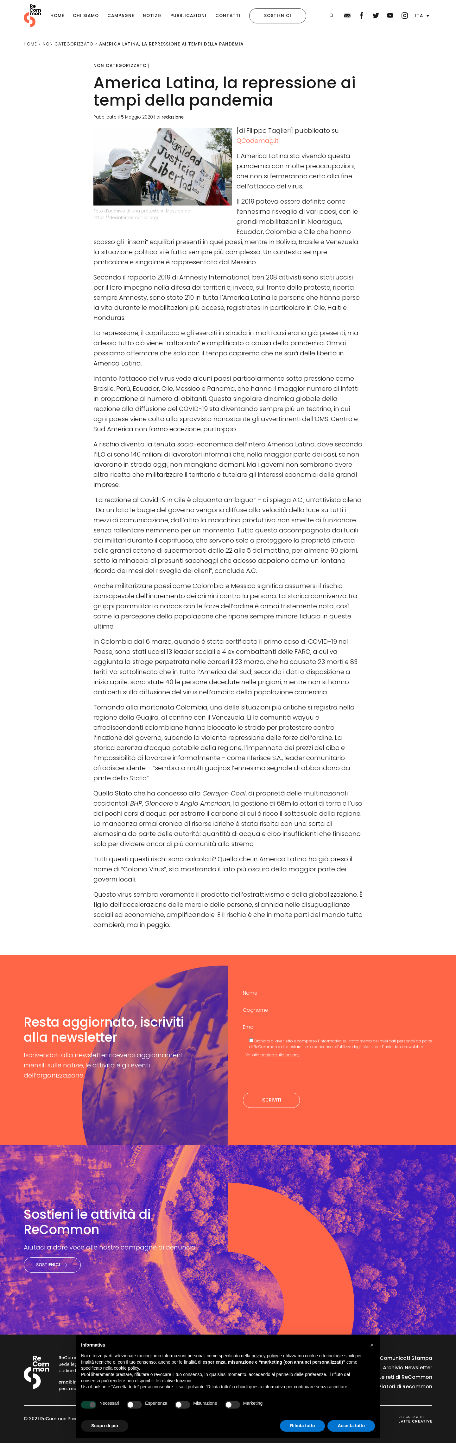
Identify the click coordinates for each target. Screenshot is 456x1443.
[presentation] (291, 1075)
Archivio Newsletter (407, 1367)
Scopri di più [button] (104, 1425)
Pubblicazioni (188, 16)
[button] (422, 16)
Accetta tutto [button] (351, 1425)
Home (57, 16)
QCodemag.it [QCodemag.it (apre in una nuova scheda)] (258, 140)
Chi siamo (86, 16)
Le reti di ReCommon (405, 1377)
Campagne (120, 16)
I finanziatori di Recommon (398, 1386)
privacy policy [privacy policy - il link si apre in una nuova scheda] (265, 1355)
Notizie (152, 16)
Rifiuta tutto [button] (302, 1425)
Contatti (228, 16)
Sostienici (277, 16)
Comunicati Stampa (406, 1358)
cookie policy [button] (126, 1368)
